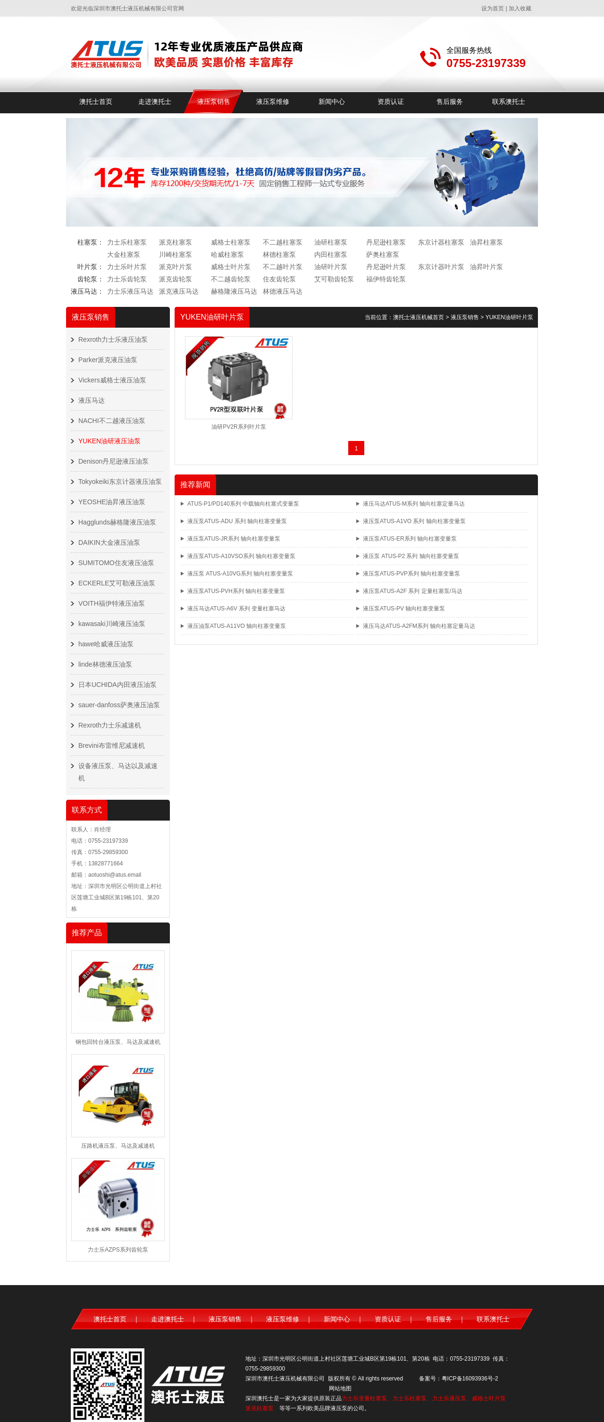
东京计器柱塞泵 (441, 242)
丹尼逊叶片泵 (386, 267)
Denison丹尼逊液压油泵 (113, 461)
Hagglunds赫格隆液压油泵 (117, 522)
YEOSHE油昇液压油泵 (111, 502)
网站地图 (340, 1388)
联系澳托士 (508, 101)
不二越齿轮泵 (231, 279)
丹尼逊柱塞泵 (386, 242)
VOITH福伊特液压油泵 (111, 603)
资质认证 (391, 101)
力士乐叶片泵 (127, 267)
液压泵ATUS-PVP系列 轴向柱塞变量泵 (411, 573)
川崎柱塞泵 (175, 254)
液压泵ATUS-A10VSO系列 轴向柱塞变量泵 (241, 556)
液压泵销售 (213, 101)
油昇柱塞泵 (486, 242)
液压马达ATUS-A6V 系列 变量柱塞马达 (236, 608)
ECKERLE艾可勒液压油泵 (116, 583)
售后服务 (449, 101)
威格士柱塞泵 (231, 242)
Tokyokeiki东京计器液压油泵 (120, 481)
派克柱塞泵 (175, 242)
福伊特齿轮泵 (386, 279)
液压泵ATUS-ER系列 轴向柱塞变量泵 (410, 538)
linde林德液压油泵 (105, 664)
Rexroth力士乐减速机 (109, 725)
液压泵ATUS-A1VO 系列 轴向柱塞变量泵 (414, 521)
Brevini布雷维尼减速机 (111, 745)
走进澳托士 (154, 101)
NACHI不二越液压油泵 (111, 420)
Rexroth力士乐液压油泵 (113, 339)
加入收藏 (520, 8)
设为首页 (492, 8)
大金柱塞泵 (123, 254)
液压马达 (91, 400)
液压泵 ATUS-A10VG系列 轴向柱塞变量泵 (240, 573)
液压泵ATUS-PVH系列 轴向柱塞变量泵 (236, 591)
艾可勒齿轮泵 (334, 279)
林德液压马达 (282, 291)
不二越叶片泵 (282, 267)
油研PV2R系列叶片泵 (238, 426)
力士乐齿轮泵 (127, 279)
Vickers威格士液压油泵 (112, 380)
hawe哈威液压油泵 (106, 644)
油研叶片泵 (330, 267)
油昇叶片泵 (486, 267)
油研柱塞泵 (330, 242)
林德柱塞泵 (279, 254)
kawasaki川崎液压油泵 (111, 623)
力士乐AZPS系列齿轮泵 (118, 1249)
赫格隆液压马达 (234, 291)
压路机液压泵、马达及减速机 (118, 1146)
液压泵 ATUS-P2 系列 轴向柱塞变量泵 (411, 556)
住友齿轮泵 (279, 279)
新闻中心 (332, 101)
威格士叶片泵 (231, 267)
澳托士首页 (95, 101)
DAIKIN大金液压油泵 (109, 542)
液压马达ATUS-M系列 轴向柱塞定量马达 (414, 503)
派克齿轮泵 (175, 279)
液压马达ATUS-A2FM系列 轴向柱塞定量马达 (419, 626)
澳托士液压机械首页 (418, 317)
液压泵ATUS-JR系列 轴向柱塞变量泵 (233, 538)
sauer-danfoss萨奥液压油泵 (119, 705)
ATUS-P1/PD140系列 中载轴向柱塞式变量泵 (243, 503)
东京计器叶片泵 (441, 267)
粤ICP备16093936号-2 (470, 1378)
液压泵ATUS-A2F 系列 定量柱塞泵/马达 (412, 591)
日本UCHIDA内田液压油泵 (117, 684)
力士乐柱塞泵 (127, 242)
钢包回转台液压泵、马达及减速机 (118, 1042)
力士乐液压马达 (130, 291)
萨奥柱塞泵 (382, 254)
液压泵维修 (272, 101)
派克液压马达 (179, 291)
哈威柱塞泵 (227, 254)
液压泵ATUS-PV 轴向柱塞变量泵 (404, 608)
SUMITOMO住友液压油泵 (116, 563)
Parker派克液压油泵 (107, 360)
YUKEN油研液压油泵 (109, 441)
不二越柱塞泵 (282, 242)
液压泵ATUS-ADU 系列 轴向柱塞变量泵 (237, 521)
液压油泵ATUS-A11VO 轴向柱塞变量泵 (236, 626)
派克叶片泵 (175, 267)
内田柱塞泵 (330, 254)
